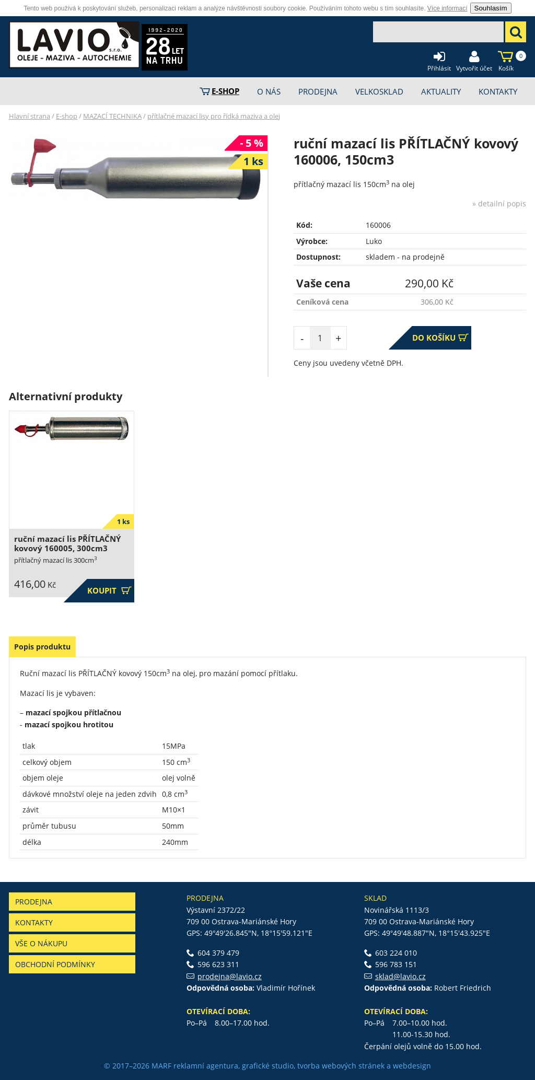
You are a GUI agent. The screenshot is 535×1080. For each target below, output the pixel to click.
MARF (161, 1066)
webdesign (412, 1066)
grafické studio (268, 1066)
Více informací (447, 8)
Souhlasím (490, 8)
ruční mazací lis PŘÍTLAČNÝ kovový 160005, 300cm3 (67, 543)
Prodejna (33, 902)
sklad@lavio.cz (400, 976)
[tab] (42, 646)
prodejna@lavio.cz (229, 976)
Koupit (109, 590)
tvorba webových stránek (341, 1066)
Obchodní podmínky (55, 964)
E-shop (66, 116)
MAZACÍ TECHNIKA (112, 116)
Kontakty (34, 922)
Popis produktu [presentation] (42, 647)
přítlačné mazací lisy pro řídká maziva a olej (213, 116)
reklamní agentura (205, 1066)
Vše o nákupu (41, 943)
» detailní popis (499, 203)
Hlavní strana (29, 116)
